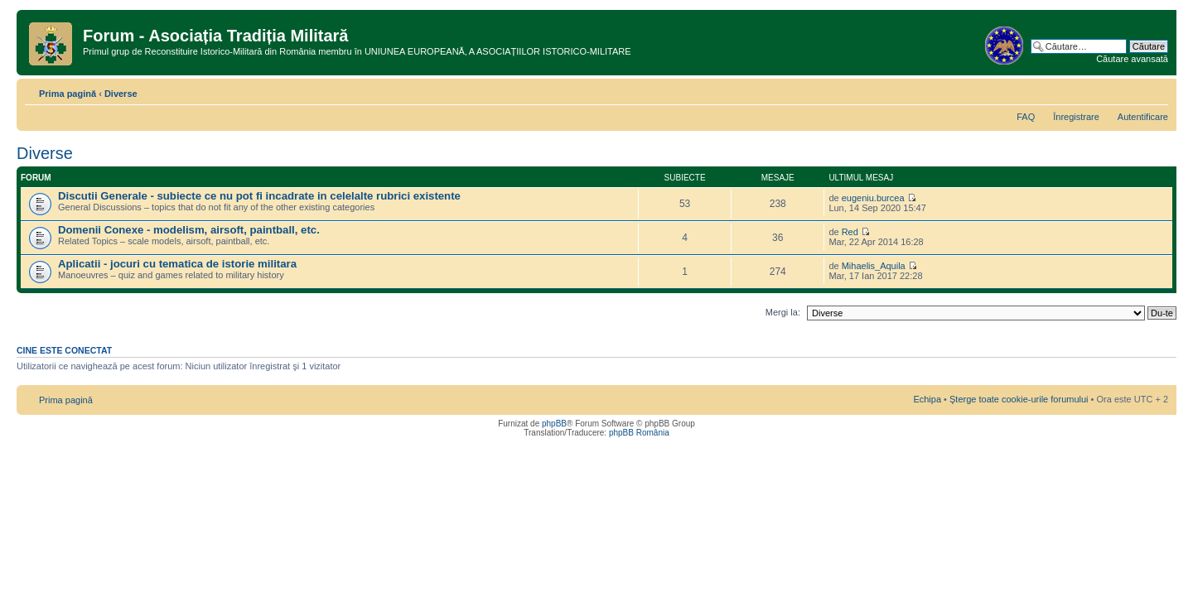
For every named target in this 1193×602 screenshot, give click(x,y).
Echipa (927, 399)
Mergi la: (783, 312)
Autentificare (1143, 117)
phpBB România (639, 432)
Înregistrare (1076, 117)
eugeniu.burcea (873, 198)
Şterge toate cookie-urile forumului (1019, 399)
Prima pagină (67, 94)
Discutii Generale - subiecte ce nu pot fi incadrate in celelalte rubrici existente (259, 196)
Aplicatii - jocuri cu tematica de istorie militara (177, 264)
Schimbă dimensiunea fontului (1156, 90)
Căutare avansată (1132, 59)
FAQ (1026, 117)
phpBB (554, 423)
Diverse (121, 94)
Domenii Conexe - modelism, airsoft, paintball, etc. (189, 230)
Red (850, 232)
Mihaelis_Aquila (874, 266)
